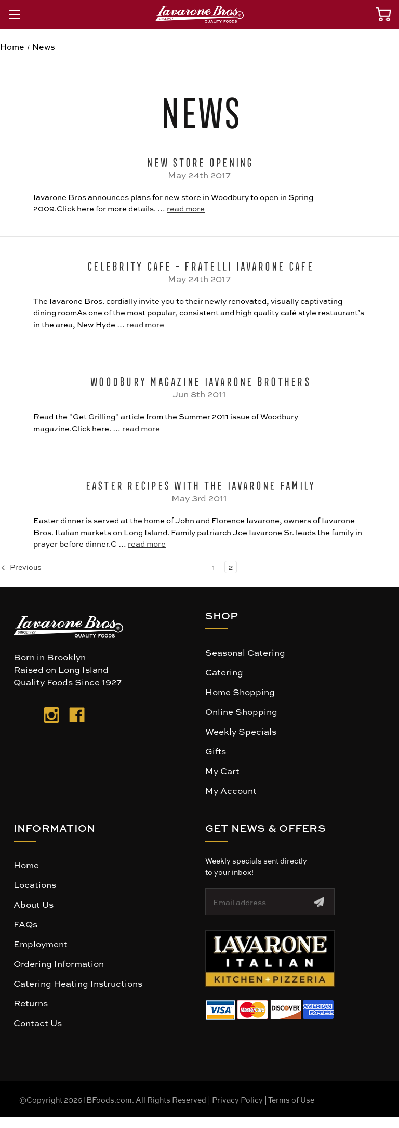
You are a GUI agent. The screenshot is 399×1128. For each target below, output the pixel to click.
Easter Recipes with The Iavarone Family (200, 483)
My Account (231, 790)
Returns (31, 1003)
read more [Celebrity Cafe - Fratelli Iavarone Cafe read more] (145, 324)
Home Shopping (240, 691)
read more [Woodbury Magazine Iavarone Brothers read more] (141, 428)
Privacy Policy (237, 1099)
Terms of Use (291, 1099)
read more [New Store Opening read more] (186, 208)
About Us (34, 904)
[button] (270, 958)
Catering (224, 672)
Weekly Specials (240, 731)
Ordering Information (59, 963)
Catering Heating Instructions (78, 983)
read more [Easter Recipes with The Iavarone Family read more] (147, 543)
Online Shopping (241, 711)
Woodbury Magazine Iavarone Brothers (199, 380)
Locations (35, 884)
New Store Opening (199, 160)
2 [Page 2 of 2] (231, 567)
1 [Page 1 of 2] (213, 567)
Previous (21, 567)
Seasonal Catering (245, 652)
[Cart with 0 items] (383, 14)
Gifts (215, 751)
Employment (41, 943)
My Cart (222, 770)
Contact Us (38, 1022)
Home (26, 864)
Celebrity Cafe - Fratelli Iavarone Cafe (199, 264)
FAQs (25, 924)
